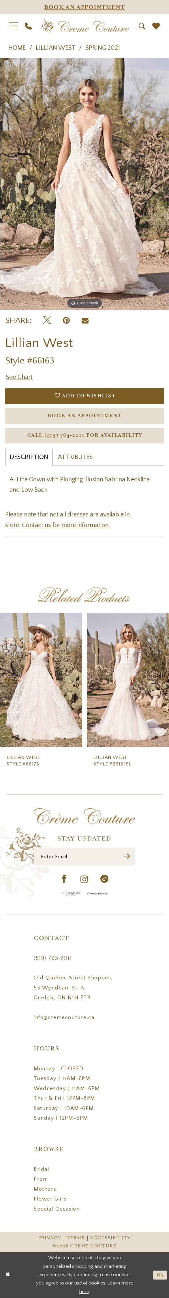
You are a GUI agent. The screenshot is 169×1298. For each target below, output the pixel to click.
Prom (41, 1179)
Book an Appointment (85, 416)
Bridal (41, 1169)
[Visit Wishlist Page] (156, 26)
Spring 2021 (102, 47)
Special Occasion (57, 1209)
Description (29, 457)
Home (17, 47)
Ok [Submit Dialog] (160, 1275)
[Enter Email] (84, 856)
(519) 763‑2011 (53, 958)
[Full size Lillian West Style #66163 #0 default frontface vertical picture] (84, 184)
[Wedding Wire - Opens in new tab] (97, 893)
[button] (13, 26)
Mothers (45, 1189)
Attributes (75, 457)
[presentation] (41, 679)
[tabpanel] (84, 184)
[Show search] (142, 26)
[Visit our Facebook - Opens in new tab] (64, 879)
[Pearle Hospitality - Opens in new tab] (70, 893)
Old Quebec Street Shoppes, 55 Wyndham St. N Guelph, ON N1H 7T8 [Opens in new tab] (73, 988)
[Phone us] (28, 26)
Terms (75, 1238)
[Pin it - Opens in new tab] (66, 320)
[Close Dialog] (8, 1275)
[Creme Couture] (84, 26)
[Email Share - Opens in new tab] (85, 320)
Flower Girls (50, 1199)
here (84, 1292)
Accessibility (110, 1238)
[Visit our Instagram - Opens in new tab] (84, 879)
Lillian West (56, 47)
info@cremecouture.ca (64, 1017)
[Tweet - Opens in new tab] (47, 321)
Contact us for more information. (66, 525)
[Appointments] (84, 7)
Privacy (49, 1238)
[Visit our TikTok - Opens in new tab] (104, 879)
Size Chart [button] (19, 377)
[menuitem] (13, 26)
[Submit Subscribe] (127, 857)
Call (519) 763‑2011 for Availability (85, 435)
